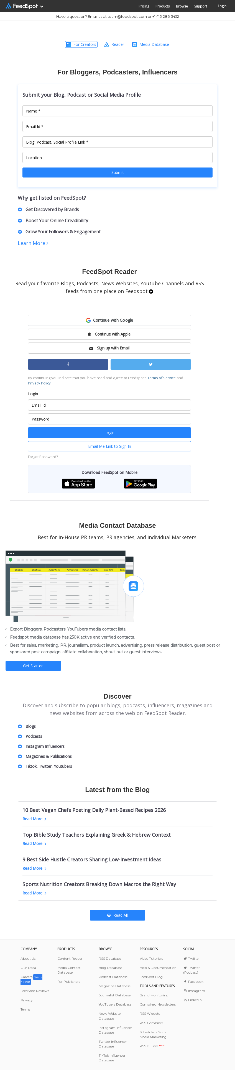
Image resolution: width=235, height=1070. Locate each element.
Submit (117, 172)
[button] (109, 320)
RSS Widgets (150, 1013)
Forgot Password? (43, 456)
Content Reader (70, 958)
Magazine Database (115, 986)
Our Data (28, 968)
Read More (34, 818)
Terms (25, 1009)
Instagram (194, 991)
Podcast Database (113, 977)
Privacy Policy (39, 383)
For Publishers (68, 981)
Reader (114, 44)
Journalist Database (115, 995)
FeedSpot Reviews (35, 991)
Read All (117, 915)
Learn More (33, 243)
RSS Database (110, 958)
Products (162, 6)
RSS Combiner (151, 1023)
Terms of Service (161, 377)
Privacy (27, 1000)
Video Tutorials (151, 958)
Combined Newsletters (158, 1004)
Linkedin (192, 1000)
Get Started (33, 665)
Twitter (191, 958)
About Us (28, 958)
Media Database (150, 44)
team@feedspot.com (127, 16)
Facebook (193, 981)
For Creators (81, 44)
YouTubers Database (115, 1004)
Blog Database (110, 968)
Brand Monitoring (154, 995)
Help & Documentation (158, 968)
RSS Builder (152, 1046)
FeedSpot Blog (151, 977)
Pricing (144, 6)
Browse (182, 6)
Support (200, 6)
